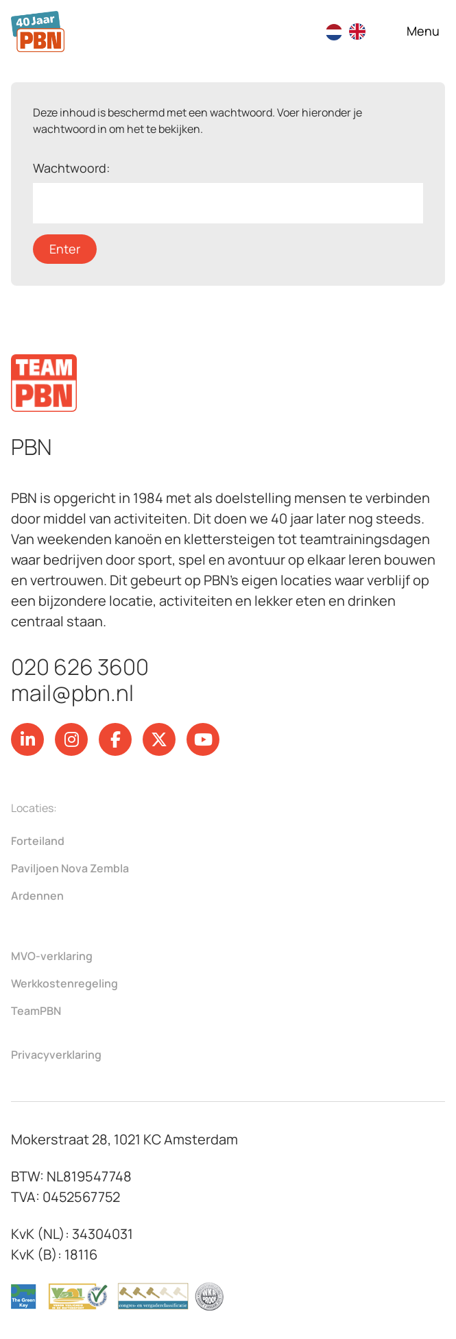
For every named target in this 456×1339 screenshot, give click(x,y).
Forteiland (37, 840)
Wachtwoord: (228, 191)
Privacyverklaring (56, 1054)
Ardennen (37, 895)
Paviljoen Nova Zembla (70, 868)
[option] (360, 31)
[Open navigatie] (423, 31)
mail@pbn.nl (72, 693)
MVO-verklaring (52, 955)
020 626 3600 (80, 667)
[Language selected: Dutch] (352, 31)
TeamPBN (36, 1010)
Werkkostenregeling (64, 983)
